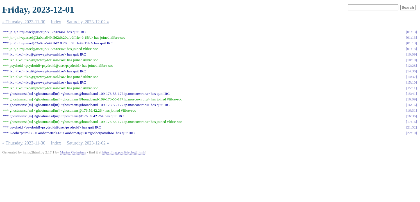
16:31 (411, 110)
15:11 (411, 88)
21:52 (411, 127)
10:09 (411, 54)
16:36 (411, 116)
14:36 (411, 71)
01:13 (411, 32)
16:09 (411, 99)
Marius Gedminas (73, 152)
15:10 (411, 82)
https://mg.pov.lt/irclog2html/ (123, 152)
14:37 (411, 77)
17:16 (411, 122)
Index (56, 21)
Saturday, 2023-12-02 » (88, 21)
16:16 (411, 105)
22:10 (411, 133)
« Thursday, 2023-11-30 (23, 21)
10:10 (411, 60)
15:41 (411, 93)
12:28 (411, 65)
